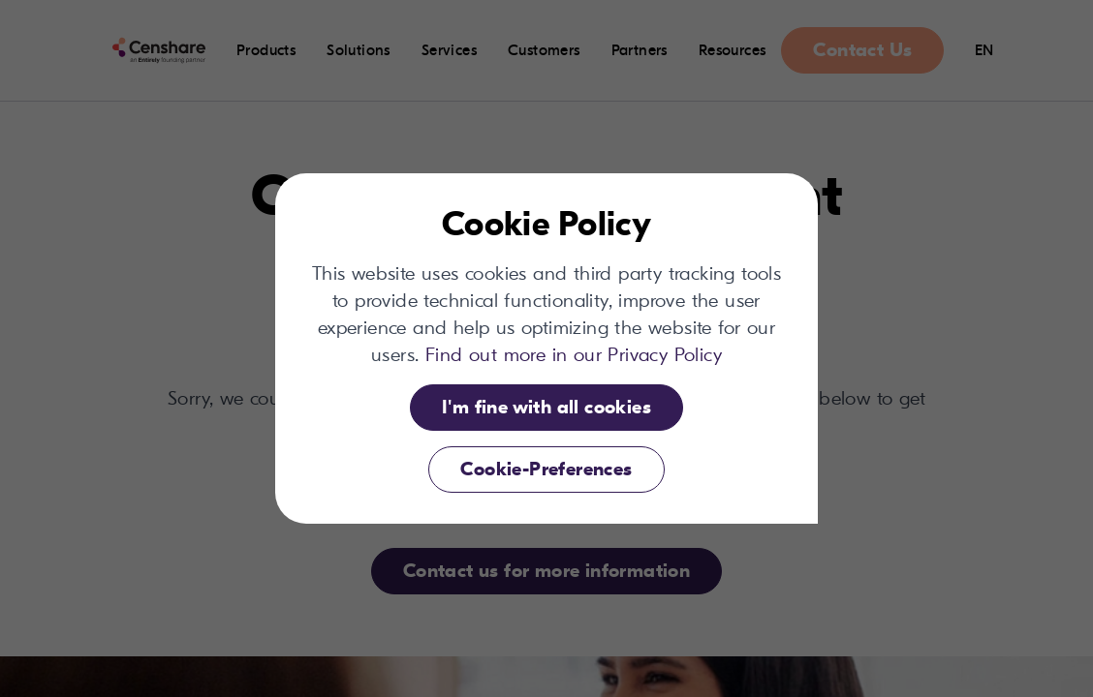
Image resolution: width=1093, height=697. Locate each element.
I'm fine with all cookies (546, 407)
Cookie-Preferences (546, 469)
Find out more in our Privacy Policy (573, 355)
